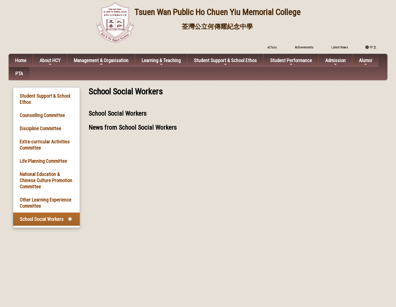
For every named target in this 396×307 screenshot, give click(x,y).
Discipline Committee (40, 128)
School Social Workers (42, 219)
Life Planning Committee (43, 161)
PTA (19, 73)
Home (20, 60)
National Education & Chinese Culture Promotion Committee (46, 180)
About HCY (50, 62)
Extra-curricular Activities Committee (45, 145)
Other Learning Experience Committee (45, 203)
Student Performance (291, 62)
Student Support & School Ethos (225, 62)
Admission (335, 62)
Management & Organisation (101, 62)
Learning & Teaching (161, 62)
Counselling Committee (42, 115)
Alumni (365, 62)
